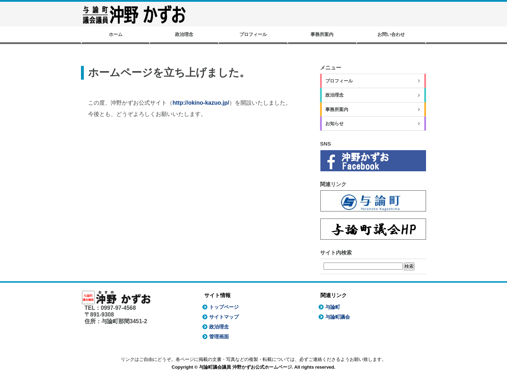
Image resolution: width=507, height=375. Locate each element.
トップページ (224, 307)
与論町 (332, 307)
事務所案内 (322, 34)
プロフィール (253, 34)
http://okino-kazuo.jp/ (201, 103)
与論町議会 (337, 317)
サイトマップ (224, 317)
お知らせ (334, 123)
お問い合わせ (391, 34)
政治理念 (184, 34)
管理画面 (219, 336)
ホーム (116, 34)
